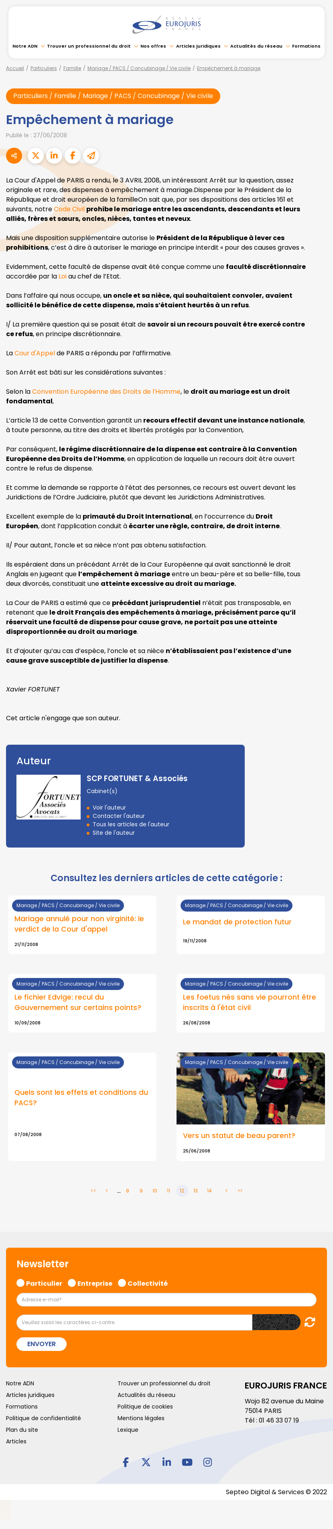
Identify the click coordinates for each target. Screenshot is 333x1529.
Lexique (128, 1430)
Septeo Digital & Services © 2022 (276, 1492)
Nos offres (153, 46)
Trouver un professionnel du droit (89, 46)
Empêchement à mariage (228, 68)
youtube (187, 1462)
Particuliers (43, 68)
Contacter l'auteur (119, 816)
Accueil (15, 68)
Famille (72, 68)
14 (209, 1191)
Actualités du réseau (256, 46)
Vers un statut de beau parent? (239, 1136)
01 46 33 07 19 (280, 1420)
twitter (146, 1462)
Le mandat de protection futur (237, 923)
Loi (63, 276)
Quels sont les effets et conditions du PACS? (81, 1098)
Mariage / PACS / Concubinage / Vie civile (139, 68)
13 (195, 1191)
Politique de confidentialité (43, 1419)
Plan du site (22, 1430)
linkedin (166, 1462)
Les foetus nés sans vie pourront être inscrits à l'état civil (249, 1003)
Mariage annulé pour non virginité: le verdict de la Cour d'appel (79, 924)
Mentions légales (141, 1419)
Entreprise (94, 1283)
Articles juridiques (198, 46)
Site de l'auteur (114, 833)
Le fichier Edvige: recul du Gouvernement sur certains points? (77, 1003)
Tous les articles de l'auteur (131, 824)
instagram (207, 1462)
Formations (306, 46)
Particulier (44, 1283)
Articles (16, 1442)
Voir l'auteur (109, 808)
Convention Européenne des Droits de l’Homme (107, 391)
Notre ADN (24, 46)
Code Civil (69, 209)
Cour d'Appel (34, 353)
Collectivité (148, 1283)
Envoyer (41, 1344)
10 (154, 1191)
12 (182, 1191)
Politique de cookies (145, 1407)
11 (168, 1191)
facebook (126, 1462)
